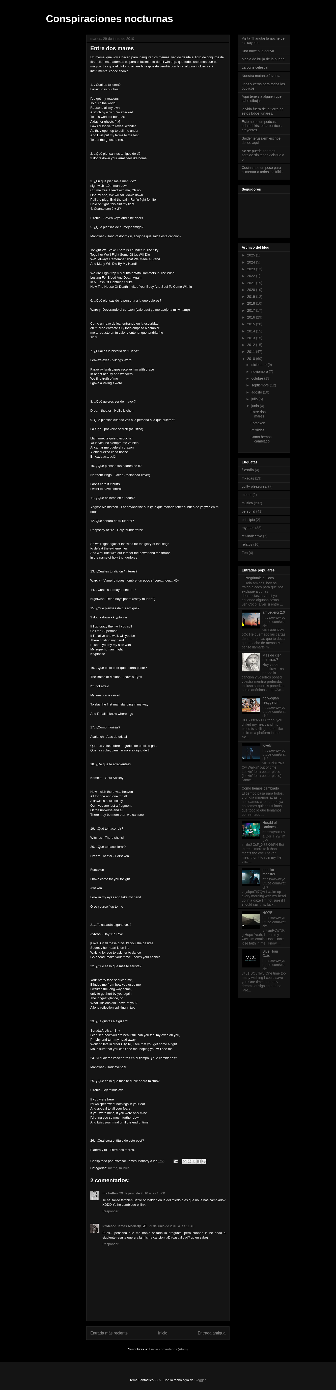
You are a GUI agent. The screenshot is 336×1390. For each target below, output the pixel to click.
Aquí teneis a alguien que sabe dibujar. (262, 98)
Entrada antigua (212, 1333)
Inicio (162, 1333)
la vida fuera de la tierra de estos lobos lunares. (263, 111)
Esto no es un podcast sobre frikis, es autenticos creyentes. (262, 126)
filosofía (248, 470)
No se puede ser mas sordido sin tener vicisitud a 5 (263, 155)
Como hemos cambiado (260, 439)
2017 (251, 310)
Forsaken (257, 423)
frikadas (248, 478)
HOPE (268, 913)
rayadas (248, 528)
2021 (251, 283)
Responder (110, 1211)
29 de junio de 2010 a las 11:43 (171, 1226)
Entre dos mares (258, 414)
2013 (251, 338)
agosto (257, 392)
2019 (251, 297)
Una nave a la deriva (258, 51)
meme (112, 1168)
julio (255, 399)
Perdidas (257, 430)
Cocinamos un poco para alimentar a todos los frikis (262, 170)
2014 (251, 331)
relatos (247, 544)
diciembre (259, 365)
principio (248, 520)
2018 (251, 303)
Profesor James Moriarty (121, 1226)
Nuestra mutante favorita (261, 76)
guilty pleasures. (254, 486)
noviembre (260, 372)
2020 (251, 290)
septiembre (260, 385)
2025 (251, 255)
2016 (251, 317)
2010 (251, 359)
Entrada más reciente (109, 1333)
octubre (257, 378)
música (124, 1168)
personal (248, 511)
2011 (251, 352)
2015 (251, 324)
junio (255, 406)
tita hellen (110, 1193)
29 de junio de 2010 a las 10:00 (142, 1193)
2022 (251, 276)
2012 (251, 345)
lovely (267, 745)
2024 (251, 262)
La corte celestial (255, 67)
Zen (245, 553)
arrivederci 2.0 (274, 612)
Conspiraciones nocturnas (109, 18)
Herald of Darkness (270, 825)
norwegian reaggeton (271, 700)
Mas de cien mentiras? (272, 657)
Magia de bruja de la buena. (264, 59)
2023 (251, 269)
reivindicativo (252, 536)
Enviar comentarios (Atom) (168, 1349)
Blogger (200, 1380)
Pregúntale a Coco (259, 578)
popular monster (269, 872)
